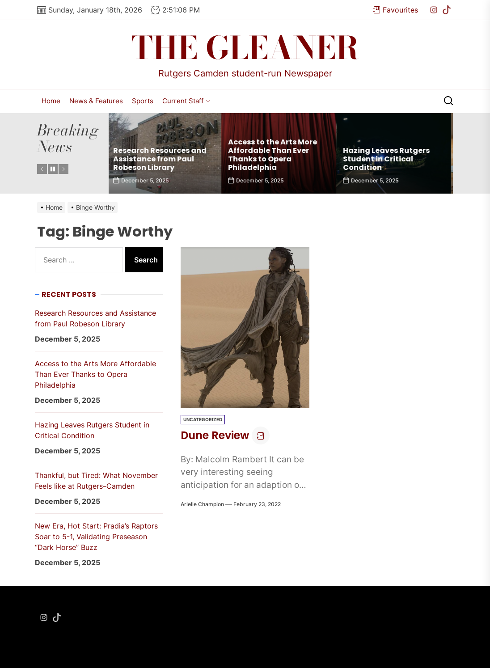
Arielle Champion (202, 504)
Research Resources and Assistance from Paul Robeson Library (162, 159)
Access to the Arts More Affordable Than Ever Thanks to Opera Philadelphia (274, 155)
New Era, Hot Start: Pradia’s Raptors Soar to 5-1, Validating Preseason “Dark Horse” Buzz (96, 536)
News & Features (96, 101)
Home (51, 101)
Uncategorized (202, 419)
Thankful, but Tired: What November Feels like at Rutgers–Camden (96, 480)
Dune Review (215, 435)
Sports (142, 101)
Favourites (395, 9)
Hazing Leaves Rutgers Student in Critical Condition (388, 159)
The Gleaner (245, 48)
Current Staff (186, 101)
